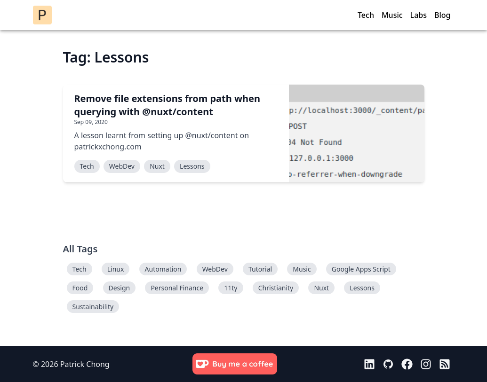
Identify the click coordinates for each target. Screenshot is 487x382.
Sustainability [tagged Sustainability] (93, 306)
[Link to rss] (444, 364)
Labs (418, 15)
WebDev (122, 166)
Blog (442, 15)
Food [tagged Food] (80, 287)
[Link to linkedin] (369, 364)
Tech (366, 15)
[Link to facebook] (407, 364)
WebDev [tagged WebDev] (215, 269)
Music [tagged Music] (302, 269)
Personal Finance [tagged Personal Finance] (177, 287)
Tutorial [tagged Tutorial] (260, 269)
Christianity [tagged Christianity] (276, 287)
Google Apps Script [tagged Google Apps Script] (361, 269)
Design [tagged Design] (119, 287)
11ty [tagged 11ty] (230, 287)
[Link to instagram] (425, 364)
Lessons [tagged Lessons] (362, 287)
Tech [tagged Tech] (79, 269)
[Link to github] (388, 364)
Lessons (192, 166)
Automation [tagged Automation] (163, 269)
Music (392, 15)
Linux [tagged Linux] (115, 269)
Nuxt (157, 166)
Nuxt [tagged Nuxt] (321, 287)
